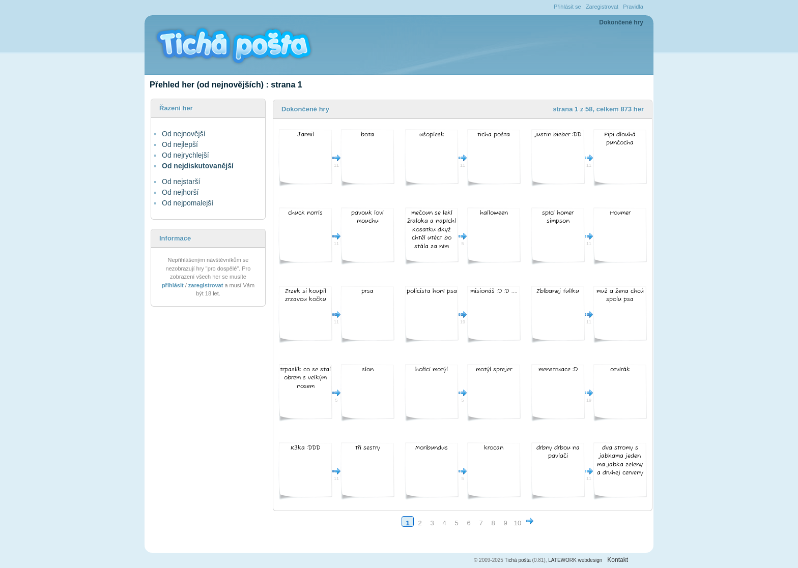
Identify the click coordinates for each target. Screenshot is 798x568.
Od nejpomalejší (187, 203)
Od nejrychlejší (185, 155)
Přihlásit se (567, 7)
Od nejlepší (180, 144)
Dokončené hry (621, 22)
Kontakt (617, 559)
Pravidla (633, 7)
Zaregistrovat (602, 7)
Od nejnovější (184, 134)
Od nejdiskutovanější (198, 166)
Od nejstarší (181, 181)
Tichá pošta (518, 560)
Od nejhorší (180, 192)
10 (517, 523)
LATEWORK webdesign (575, 560)
